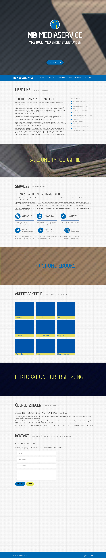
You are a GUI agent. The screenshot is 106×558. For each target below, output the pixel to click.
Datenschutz (23, 555)
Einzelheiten (56, 62)
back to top (86, 555)
